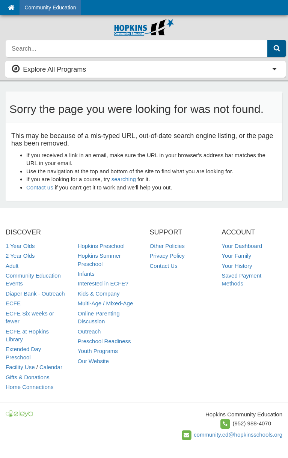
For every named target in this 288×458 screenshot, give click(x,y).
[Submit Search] (276, 48)
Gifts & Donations (28, 377)
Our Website (93, 361)
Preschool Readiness (104, 341)
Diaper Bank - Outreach (35, 293)
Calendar (50, 367)
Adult (12, 266)
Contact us (39, 187)
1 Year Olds (20, 246)
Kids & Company (99, 293)
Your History (237, 266)
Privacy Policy (167, 255)
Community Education (50, 8)
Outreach (89, 331)
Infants (86, 273)
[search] (137, 48)
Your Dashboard (242, 246)
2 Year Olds (20, 255)
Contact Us (164, 266)
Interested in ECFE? (103, 283)
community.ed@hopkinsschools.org (238, 434)
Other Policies (167, 246)
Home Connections (30, 387)
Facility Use (20, 367)
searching (124, 179)
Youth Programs (98, 351)
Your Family (236, 255)
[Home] (11, 7)
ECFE (13, 303)
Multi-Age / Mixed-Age (105, 303)
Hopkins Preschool (101, 246)
